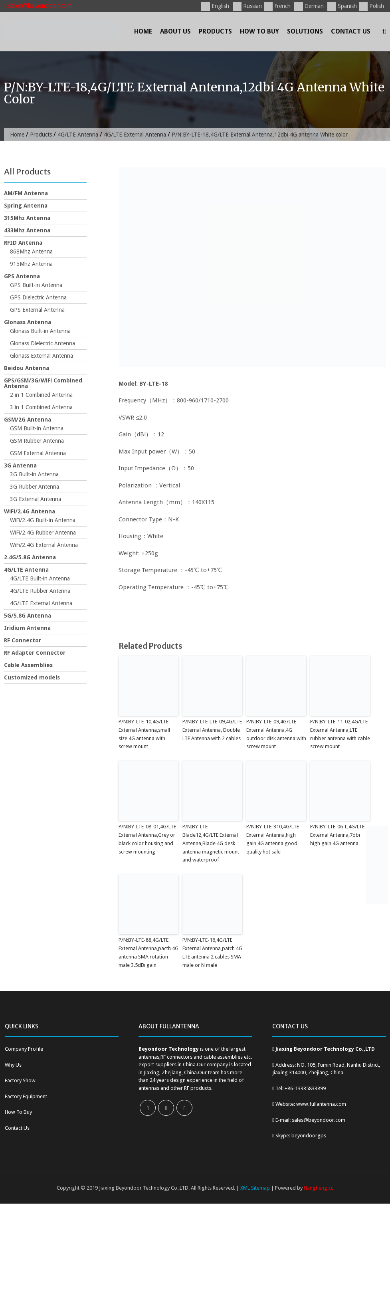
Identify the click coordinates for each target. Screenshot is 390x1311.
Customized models (32, 677)
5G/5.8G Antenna (27, 615)
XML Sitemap (255, 1188)
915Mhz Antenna (31, 264)
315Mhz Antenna (27, 218)
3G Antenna (20, 465)
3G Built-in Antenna (34, 474)
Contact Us (350, 31)
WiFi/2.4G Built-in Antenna (42, 520)
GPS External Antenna (37, 310)
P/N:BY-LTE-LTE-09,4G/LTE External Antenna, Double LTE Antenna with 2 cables (212, 730)
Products (215, 31)
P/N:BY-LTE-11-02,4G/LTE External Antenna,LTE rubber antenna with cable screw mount (340, 734)
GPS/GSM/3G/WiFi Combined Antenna (43, 383)
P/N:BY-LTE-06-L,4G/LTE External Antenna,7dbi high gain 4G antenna (337, 835)
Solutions (305, 31)
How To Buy (259, 31)
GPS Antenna (22, 276)
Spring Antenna (26, 205)
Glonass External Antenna (41, 356)
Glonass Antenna (27, 322)
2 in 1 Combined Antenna (41, 395)
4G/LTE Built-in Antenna (40, 578)
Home (143, 31)
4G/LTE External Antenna (135, 134)
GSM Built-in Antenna (36, 428)
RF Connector (22, 640)
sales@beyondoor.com (38, 6)
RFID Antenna (23, 243)
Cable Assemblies (28, 665)
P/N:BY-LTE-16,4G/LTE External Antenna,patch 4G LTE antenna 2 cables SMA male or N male (212, 952)
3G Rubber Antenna (34, 486)
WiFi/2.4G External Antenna (44, 545)
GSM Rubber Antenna (37, 441)
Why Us (13, 1065)
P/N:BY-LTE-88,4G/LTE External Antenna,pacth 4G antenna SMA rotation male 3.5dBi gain (148, 952)
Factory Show (20, 1080)
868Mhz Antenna (31, 251)
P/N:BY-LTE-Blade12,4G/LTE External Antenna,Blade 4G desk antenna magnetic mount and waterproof (210, 843)
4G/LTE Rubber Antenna (40, 591)
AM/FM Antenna (26, 193)
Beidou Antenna (26, 368)
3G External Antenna (35, 499)
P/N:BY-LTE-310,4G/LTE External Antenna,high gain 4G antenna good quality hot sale (272, 839)
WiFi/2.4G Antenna (29, 511)
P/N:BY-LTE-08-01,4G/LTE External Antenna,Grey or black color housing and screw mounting (147, 839)
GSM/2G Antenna (27, 419)
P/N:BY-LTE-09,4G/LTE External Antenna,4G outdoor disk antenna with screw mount (276, 734)
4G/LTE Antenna (77, 134)
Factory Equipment (26, 1096)
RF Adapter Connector (34, 653)
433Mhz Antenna (27, 230)
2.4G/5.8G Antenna (30, 557)
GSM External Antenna (38, 453)
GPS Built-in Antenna (36, 285)
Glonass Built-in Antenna (40, 331)
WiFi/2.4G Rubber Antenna (43, 532)
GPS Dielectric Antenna (38, 297)
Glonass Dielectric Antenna (42, 343)
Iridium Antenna (27, 628)
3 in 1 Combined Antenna (41, 407)
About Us (175, 31)
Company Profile (24, 1049)
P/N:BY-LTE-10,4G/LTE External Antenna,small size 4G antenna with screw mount (144, 734)
